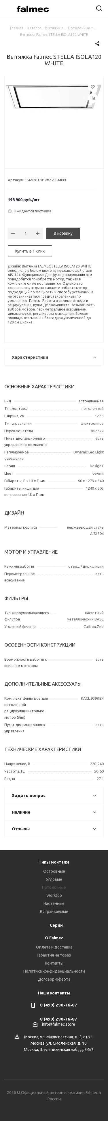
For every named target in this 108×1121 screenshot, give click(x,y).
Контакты (54, 963)
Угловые (54, 879)
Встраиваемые (54, 911)
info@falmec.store (58, 1024)
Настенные (54, 903)
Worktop (54, 895)
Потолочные (54, 887)
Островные (54, 871)
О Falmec (54, 938)
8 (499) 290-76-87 (58, 1004)
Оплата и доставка (54, 947)
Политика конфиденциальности (54, 971)
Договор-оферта (54, 979)
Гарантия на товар (54, 955)
